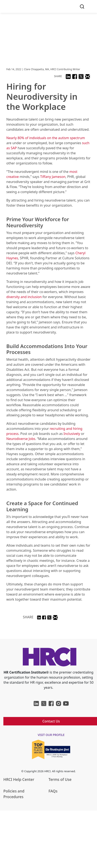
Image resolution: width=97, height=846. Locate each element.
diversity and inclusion (24, 297)
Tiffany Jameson (53, 176)
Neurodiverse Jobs (20, 438)
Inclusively (71, 433)
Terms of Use (59, 779)
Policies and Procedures (13, 793)
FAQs (52, 791)
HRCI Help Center (18, 779)
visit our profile (51, 735)
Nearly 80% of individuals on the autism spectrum (45, 138)
